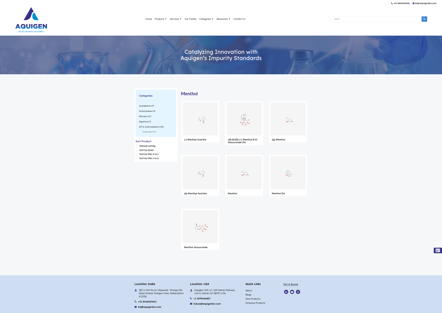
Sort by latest (146, 150)
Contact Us (239, 19)
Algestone (143, 121)
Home (148, 19)
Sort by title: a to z (149, 154)
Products (161, 19)
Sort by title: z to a (149, 158)
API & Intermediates (148, 127)
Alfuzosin (143, 116)
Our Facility (190, 19)
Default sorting (147, 146)
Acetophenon (145, 106)
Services (176, 19)
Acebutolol (147, 132)
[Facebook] (298, 292)
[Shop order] (137, 146)
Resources (224, 19)
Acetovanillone (145, 111)
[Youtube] (286, 292)
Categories (206, 19)
